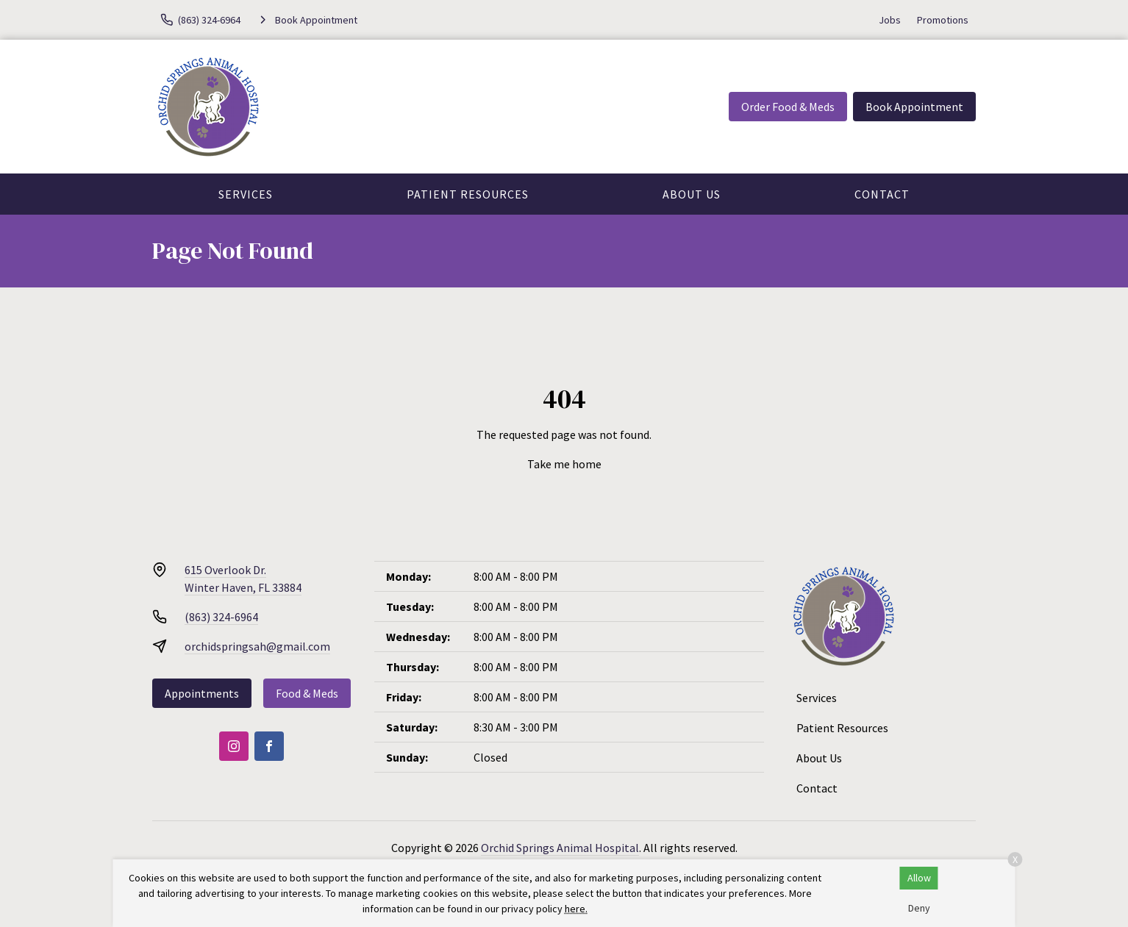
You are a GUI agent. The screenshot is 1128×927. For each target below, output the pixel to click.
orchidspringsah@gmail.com (257, 646)
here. (576, 908)
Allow (919, 877)
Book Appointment (914, 106)
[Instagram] (234, 746)
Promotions (942, 19)
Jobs (890, 19)
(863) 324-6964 (221, 616)
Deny (919, 908)
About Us (692, 194)
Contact (882, 194)
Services (245, 194)
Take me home (564, 464)
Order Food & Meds (788, 106)
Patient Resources (468, 194)
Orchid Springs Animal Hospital (560, 847)
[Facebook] (269, 746)
